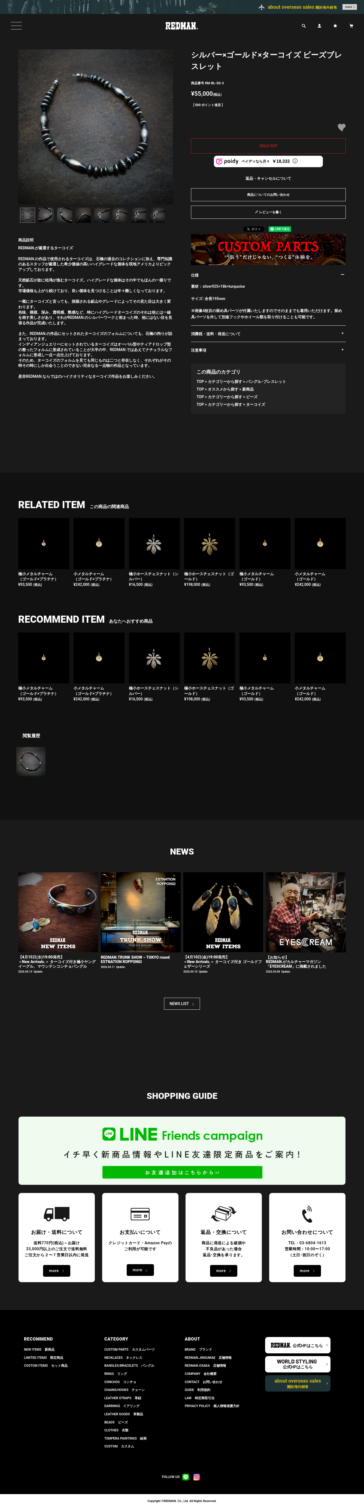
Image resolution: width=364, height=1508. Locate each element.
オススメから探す (223, 389)
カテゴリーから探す (225, 381)
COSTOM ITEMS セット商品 (46, 1366)
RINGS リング (115, 1374)
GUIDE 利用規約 (197, 1390)
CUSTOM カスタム (119, 1446)
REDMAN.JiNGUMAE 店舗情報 (208, 1358)
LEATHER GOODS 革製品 (123, 1414)
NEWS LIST (179, 1004)
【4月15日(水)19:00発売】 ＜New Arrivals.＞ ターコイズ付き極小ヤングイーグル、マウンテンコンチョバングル (57, 962)
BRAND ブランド (198, 1349)
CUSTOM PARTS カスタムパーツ (129, 1349)
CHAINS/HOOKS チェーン (124, 1390)
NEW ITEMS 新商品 (39, 1349)
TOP (200, 381)
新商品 (248, 389)
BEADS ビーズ (116, 1422)
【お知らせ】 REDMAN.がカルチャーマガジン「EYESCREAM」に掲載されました (296, 962)
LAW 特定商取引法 (199, 1398)
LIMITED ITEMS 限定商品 (43, 1358)
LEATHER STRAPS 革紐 (122, 1398)
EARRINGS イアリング (121, 1406)
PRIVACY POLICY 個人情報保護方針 (212, 1406)
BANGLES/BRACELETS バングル (129, 1366)
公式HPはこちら (308, 1345)
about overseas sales (298, 1383)
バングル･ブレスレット (266, 381)
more (348, 7)
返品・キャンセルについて (268, 178)
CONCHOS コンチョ (120, 1382)
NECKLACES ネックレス (123, 1358)
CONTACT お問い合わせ (203, 1382)
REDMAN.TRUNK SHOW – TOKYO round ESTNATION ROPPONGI (135, 959)
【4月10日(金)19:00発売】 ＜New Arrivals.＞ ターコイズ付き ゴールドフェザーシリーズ (222, 962)
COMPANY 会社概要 (201, 1374)
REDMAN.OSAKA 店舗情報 (205, 1366)
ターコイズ (255, 404)
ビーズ (251, 397)
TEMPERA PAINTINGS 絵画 (125, 1438)
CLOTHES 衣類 (116, 1430)
